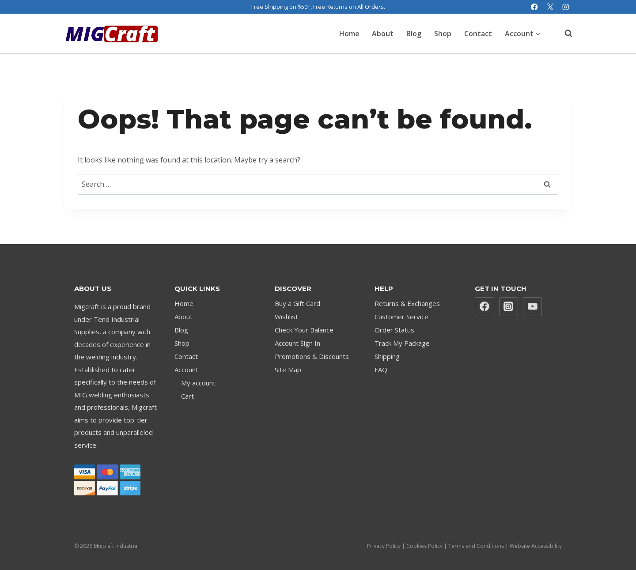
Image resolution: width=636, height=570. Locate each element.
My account (198, 382)
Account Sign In (297, 343)
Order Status (394, 329)
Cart (187, 396)
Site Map (288, 369)
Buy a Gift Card (297, 303)
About (383, 33)
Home (349, 33)
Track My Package (402, 343)
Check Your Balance (304, 329)
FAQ (381, 369)
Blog (413, 33)
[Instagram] (565, 7)
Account (186, 369)
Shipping (387, 356)
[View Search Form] (564, 34)
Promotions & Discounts (312, 356)
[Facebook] (534, 7)
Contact (478, 33)
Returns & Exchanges (407, 303)
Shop (442, 33)
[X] (550, 7)
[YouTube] (532, 307)
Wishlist (286, 316)
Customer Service (401, 316)
